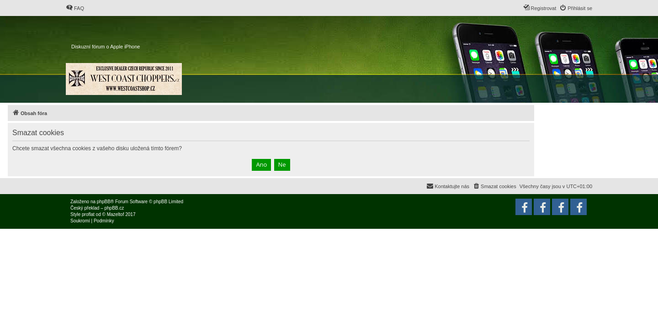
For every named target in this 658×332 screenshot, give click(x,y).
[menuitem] (75, 8)
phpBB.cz (114, 208)
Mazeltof (115, 214)
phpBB (104, 201)
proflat (88, 214)
